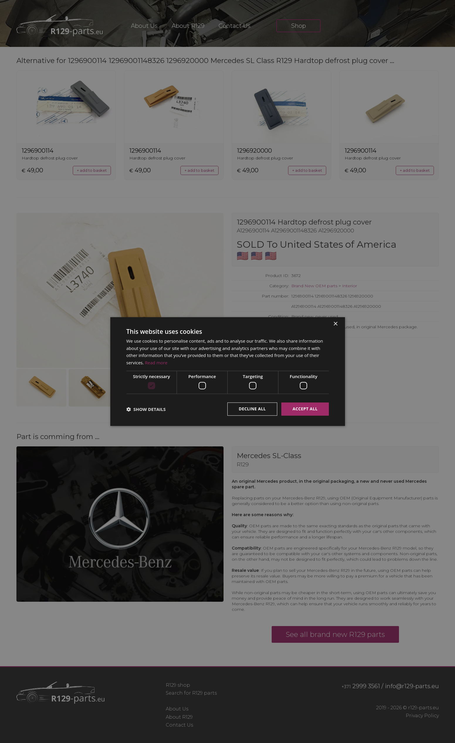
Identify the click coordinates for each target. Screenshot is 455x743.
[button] (146, 409)
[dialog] (227, 371)
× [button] (335, 324)
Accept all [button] (304, 409)
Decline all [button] (252, 409)
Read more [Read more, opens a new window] (156, 362)
